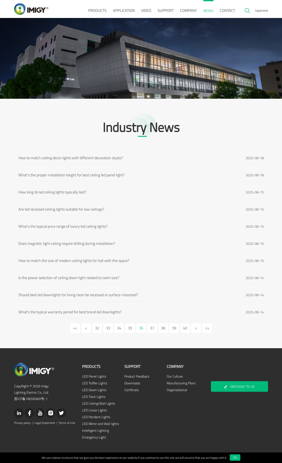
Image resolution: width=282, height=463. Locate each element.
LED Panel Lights (94, 376)
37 (152, 328)
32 (97, 328)
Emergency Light (94, 437)
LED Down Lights (94, 390)
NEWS (208, 11)
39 (174, 328)
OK (235, 457)
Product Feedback (136, 376)
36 (141, 328)
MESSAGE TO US (239, 386)
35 (130, 328)
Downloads (132, 383)
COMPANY (188, 10)
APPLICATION (124, 10)
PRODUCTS (97, 10)
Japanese (261, 10)
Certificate (131, 390)
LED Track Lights (93, 397)
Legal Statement (44, 423)
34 (119, 328)
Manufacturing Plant (181, 383)
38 (163, 328)
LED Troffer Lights (94, 383)
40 (185, 328)
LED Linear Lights (94, 410)
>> (207, 328)
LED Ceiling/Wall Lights (98, 403)
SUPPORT (166, 10)
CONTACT (227, 10)
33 (108, 328)
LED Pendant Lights (96, 417)
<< (75, 328)
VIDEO (146, 10)
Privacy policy (22, 423)
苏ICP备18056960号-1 (31, 398)
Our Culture (175, 376)
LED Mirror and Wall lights (100, 424)
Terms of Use (67, 423)
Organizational (177, 390)
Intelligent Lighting (95, 430)
